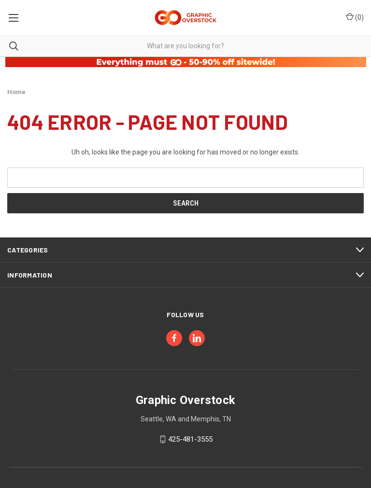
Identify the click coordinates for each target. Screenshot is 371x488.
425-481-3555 (190, 439)
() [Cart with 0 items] (355, 17)
